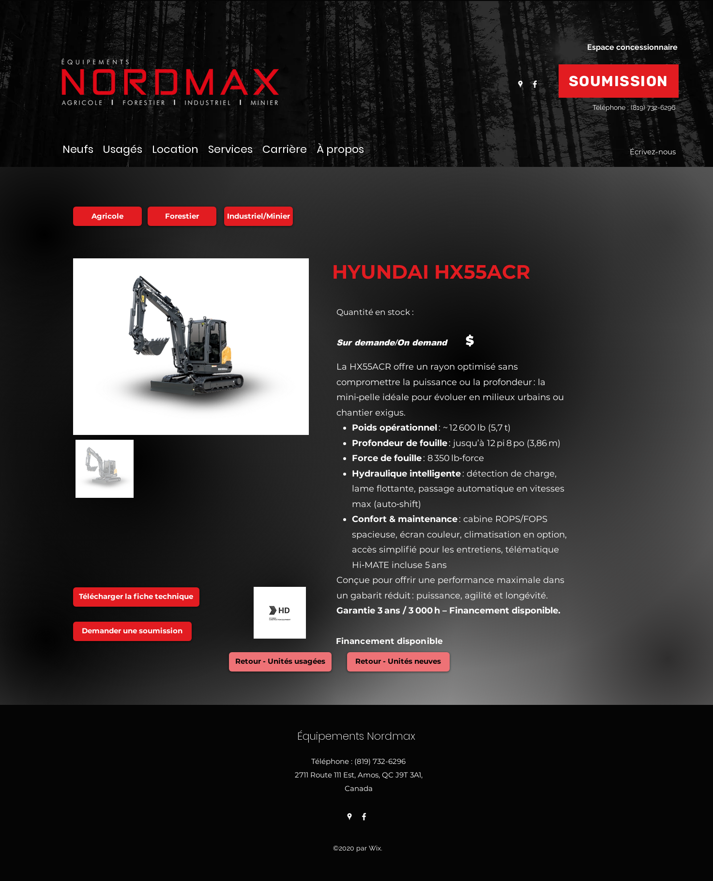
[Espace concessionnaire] (633, 47)
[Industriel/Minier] (258, 216)
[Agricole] (107, 216)
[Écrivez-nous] (653, 152)
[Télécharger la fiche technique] (136, 597)
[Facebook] (535, 84)
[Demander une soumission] (132, 631)
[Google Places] (520, 84)
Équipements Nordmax (357, 736)
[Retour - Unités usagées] (280, 662)
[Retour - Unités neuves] (398, 662)
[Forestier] (182, 216)
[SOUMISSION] (619, 81)
